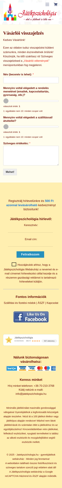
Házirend (24, 476)
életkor (49, 416)
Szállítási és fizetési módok (20, 303)
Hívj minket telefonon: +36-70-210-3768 (31, 385)
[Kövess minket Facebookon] (31, 322)
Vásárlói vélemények (36, 60)
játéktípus (11, 420)
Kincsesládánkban (32, 429)
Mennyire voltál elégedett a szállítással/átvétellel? (28, 119)
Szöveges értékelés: (16, 143)
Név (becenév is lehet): (18, 74)
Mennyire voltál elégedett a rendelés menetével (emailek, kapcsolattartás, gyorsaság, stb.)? (26, 91)
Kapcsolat (52, 303)
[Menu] (47, 4)
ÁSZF (41, 303)
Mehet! (10, 172)
